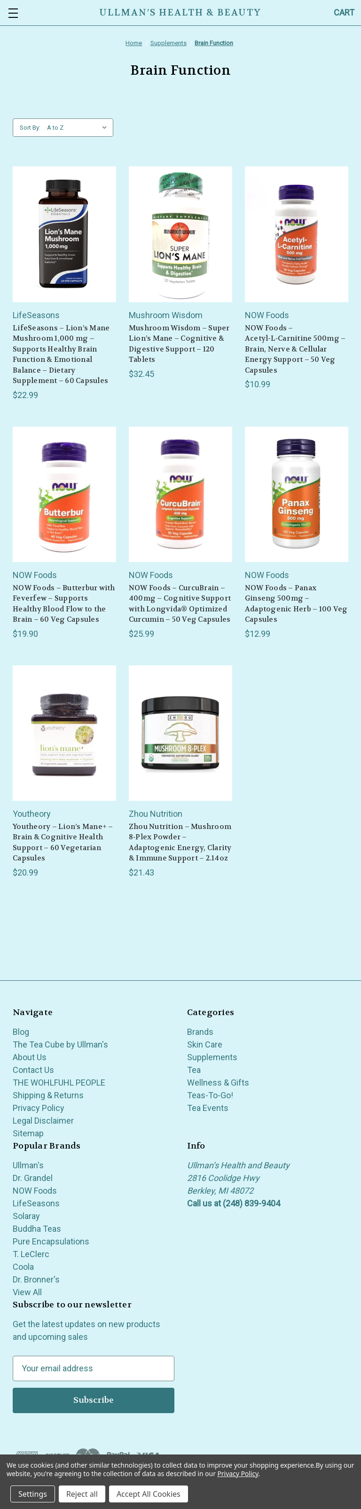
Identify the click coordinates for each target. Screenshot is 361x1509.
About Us (30, 1057)
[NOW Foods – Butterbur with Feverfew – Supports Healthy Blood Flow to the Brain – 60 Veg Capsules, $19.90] (64, 494)
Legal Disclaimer (43, 1121)
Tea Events (207, 1108)
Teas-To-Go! (210, 1095)
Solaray (26, 1216)
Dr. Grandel (33, 1178)
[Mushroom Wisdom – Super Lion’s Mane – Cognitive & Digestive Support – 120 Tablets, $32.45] (180, 234)
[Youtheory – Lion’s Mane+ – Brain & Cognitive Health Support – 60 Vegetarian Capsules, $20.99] (64, 733)
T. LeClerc (31, 1254)
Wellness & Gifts (218, 1082)
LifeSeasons (36, 1203)
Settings (32, 1494)
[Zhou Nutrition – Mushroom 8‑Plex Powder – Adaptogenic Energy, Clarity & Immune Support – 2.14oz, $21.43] (180, 733)
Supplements (212, 1057)
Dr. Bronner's (36, 1279)
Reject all (82, 1494)
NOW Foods (35, 1191)
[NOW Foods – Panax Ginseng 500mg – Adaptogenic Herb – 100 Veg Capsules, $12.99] (296, 494)
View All (27, 1292)
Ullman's (28, 1165)
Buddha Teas (37, 1229)
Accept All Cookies (148, 1494)
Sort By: (30, 127)
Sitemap (28, 1133)
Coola (23, 1267)
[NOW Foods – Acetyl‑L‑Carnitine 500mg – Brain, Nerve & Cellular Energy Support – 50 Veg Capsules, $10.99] (296, 234)
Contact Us (33, 1070)
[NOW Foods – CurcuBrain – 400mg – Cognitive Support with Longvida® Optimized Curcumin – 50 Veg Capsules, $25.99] (180, 494)
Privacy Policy (38, 1108)
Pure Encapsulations (51, 1241)
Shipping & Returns (48, 1095)
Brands (200, 1032)
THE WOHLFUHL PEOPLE (59, 1082)
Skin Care (204, 1044)
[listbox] (79, 128)
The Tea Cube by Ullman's (60, 1044)
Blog (21, 1032)
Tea (194, 1070)
